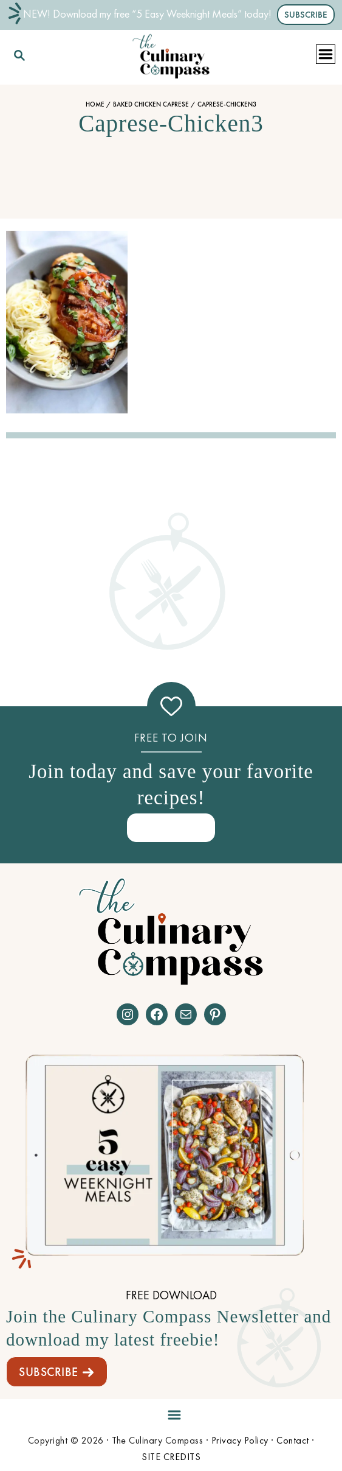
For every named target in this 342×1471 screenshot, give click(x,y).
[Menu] (171, 1413)
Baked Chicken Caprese (151, 104)
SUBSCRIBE (48, 1372)
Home (95, 104)
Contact (292, 1440)
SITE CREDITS (171, 1456)
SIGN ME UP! (171, 827)
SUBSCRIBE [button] (305, 15)
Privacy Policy (239, 1440)
